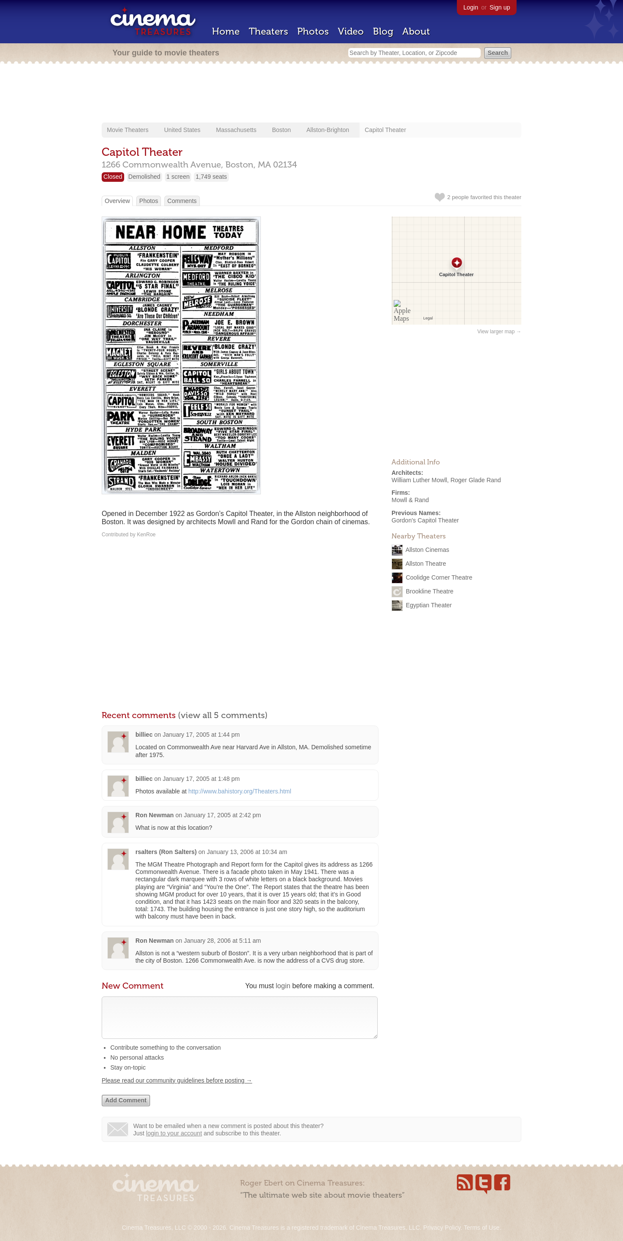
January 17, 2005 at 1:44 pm (201, 734)
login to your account (174, 1141)
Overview (117, 200)
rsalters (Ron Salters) (166, 851)
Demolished (144, 176)
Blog (383, 31)
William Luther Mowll (419, 480)
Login (470, 7)
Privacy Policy (441, 1227)
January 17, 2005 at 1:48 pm (201, 778)
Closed (112, 176)
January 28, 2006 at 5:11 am (222, 940)
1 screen (178, 176)
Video (351, 31)
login (283, 986)
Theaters (268, 31)
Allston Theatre (425, 563)
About (416, 31)
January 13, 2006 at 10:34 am (247, 851)
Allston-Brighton (327, 129)
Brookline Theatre (429, 590)
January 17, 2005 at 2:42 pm (222, 815)
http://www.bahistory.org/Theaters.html (239, 791)
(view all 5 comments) (223, 715)
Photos (313, 31)
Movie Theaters (127, 129)
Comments (182, 200)
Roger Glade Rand (475, 480)
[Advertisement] (311, 93)
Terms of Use (481, 1227)
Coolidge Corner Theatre (439, 577)
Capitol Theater (385, 129)
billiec (144, 734)
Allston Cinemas (427, 549)
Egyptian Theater (429, 604)
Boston (281, 129)
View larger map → (499, 332)
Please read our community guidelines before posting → (177, 1089)
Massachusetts (236, 129)
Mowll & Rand (410, 499)
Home (226, 31)
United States (182, 129)
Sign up (500, 7)
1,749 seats (211, 176)
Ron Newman (154, 815)
